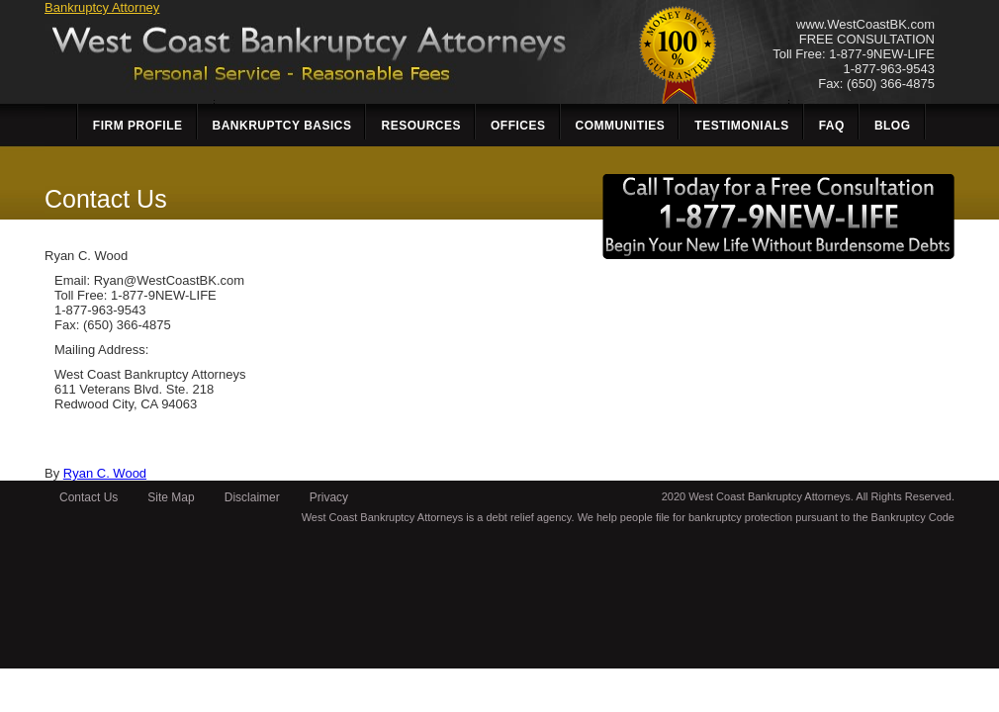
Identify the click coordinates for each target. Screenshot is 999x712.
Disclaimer (252, 497)
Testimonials (741, 126)
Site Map (170, 497)
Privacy (329, 497)
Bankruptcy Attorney (102, 7)
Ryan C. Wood (104, 473)
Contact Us (88, 497)
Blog (892, 126)
